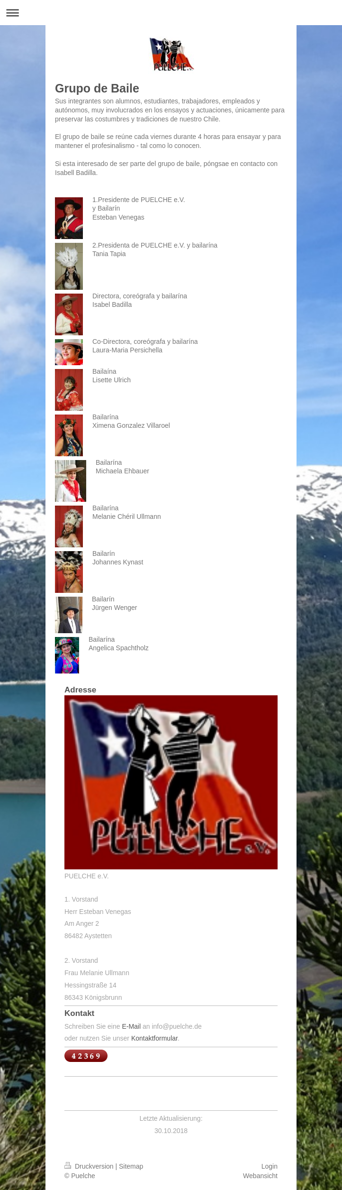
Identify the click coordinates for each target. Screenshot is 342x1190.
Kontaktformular (154, 1038)
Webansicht (260, 1176)
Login (269, 1166)
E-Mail (131, 1026)
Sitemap (131, 1166)
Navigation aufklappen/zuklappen (171, 12)
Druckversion (89, 1166)
